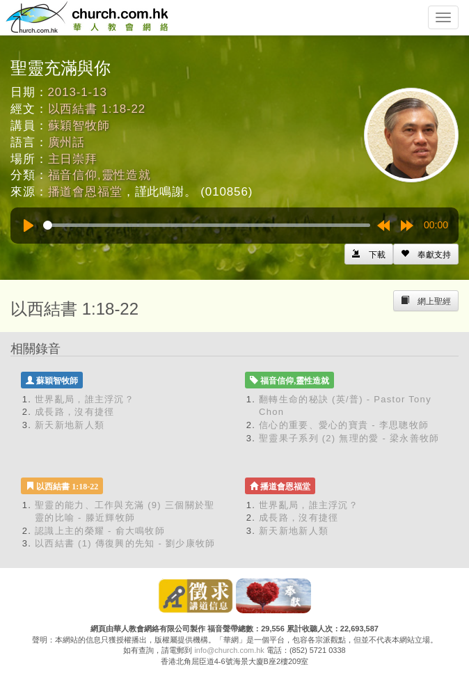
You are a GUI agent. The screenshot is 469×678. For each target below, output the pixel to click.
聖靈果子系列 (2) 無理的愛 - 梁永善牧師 (349, 438)
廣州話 (67, 142)
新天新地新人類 (69, 425)
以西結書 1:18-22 (97, 109)
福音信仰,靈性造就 (99, 175)
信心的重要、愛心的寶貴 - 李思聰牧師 (344, 425)
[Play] (28, 225)
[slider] (206, 225)
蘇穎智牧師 (79, 125)
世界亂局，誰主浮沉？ (84, 399)
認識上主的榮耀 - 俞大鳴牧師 (100, 531)
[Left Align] (426, 254)
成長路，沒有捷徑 (74, 412)
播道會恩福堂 (85, 191)
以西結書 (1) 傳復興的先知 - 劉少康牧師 (125, 543)
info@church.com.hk (229, 650)
